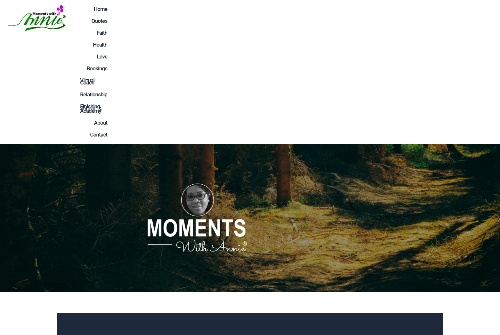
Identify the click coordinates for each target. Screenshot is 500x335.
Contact (483, 17)
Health (227, 17)
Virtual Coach (311, 17)
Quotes (182, 17)
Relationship (350, 17)
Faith (205, 17)
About (458, 17)
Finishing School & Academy (407, 17)
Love (250, 17)
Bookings (275, 17)
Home (158, 17)
